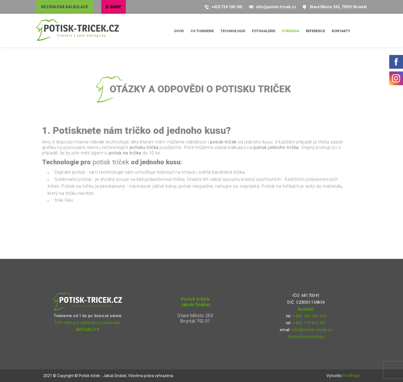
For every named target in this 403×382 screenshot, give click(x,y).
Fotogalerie (263, 31)
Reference (315, 31)
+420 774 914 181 (309, 322)
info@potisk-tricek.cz (276, 7)
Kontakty (341, 31)
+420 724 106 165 (227, 7)
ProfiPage (351, 375)
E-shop (113, 7)
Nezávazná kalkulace (64, 7)
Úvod (179, 31)
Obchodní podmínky (306, 336)
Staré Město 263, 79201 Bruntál (338, 7)
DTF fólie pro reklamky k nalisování (87, 322)
